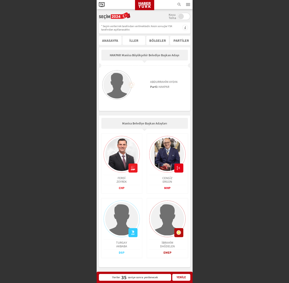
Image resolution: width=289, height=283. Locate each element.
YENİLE (181, 277)
